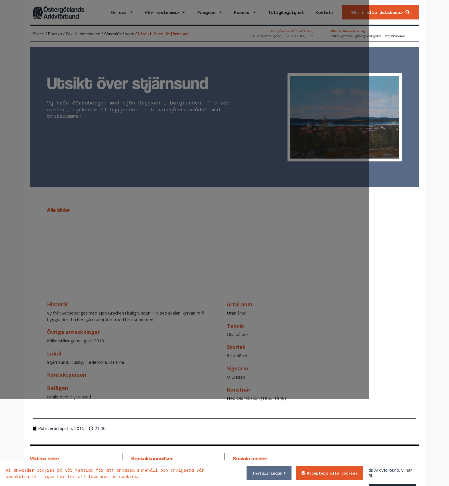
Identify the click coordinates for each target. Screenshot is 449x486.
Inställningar (315, 473)
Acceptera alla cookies (380, 473)
